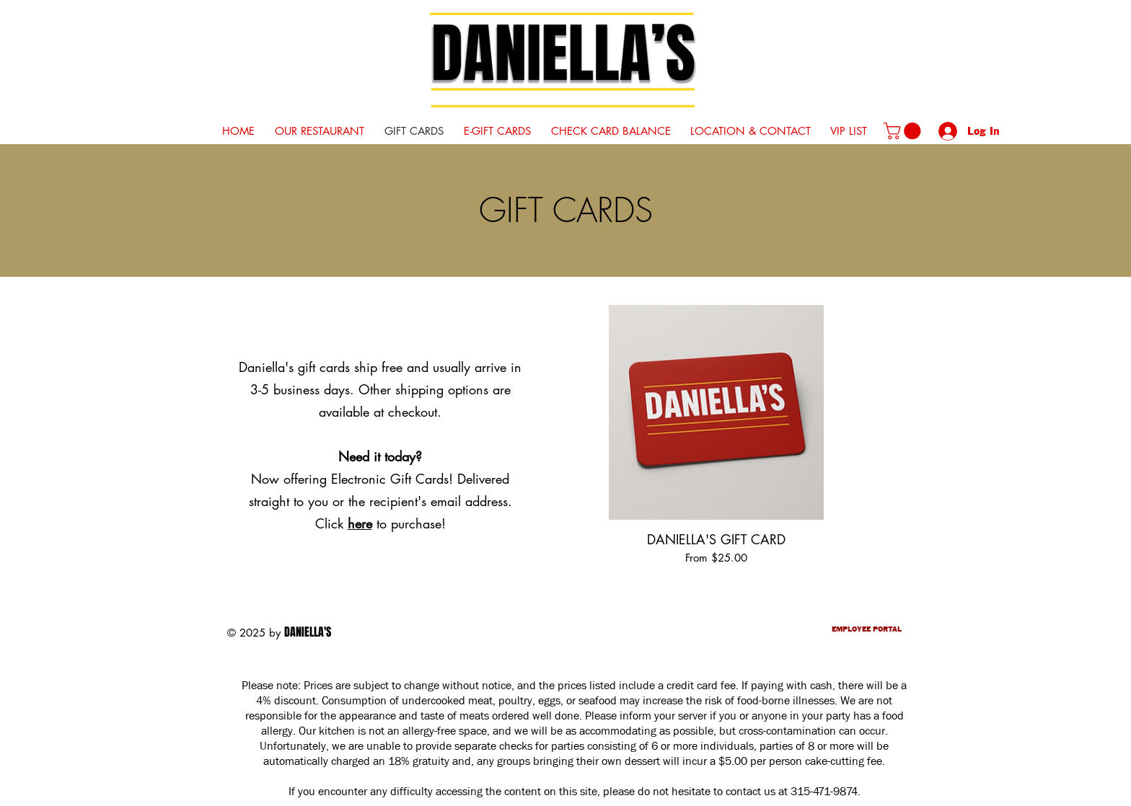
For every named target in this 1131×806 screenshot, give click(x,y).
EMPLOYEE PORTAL (867, 629)
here (360, 523)
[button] (904, 131)
